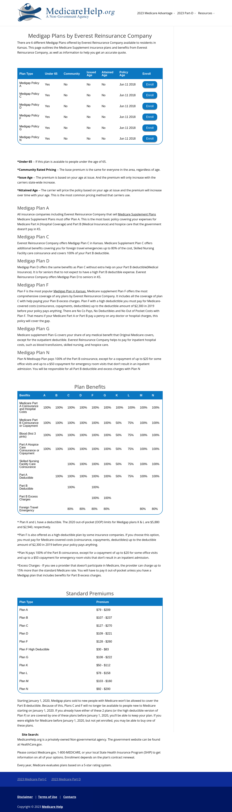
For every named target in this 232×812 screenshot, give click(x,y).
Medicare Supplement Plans (137, 214)
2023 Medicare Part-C (32, 779)
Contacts (69, 797)
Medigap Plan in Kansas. (69, 291)
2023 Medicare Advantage (154, 13)
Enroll (150, 84)
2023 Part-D (185, 13)
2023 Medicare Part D (66, 779)
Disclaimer (25, 797)
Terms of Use (47, 797)
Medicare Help (52, 807)
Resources (205, 13)
